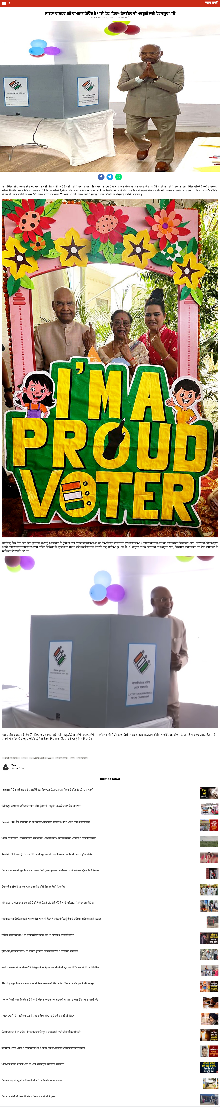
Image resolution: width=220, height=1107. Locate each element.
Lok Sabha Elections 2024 (41, 758)
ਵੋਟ (72, 758)
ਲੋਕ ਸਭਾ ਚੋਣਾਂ (82, 758)
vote (24, 758)
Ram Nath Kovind (11, 758)
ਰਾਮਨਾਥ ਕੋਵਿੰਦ (62, 758)
